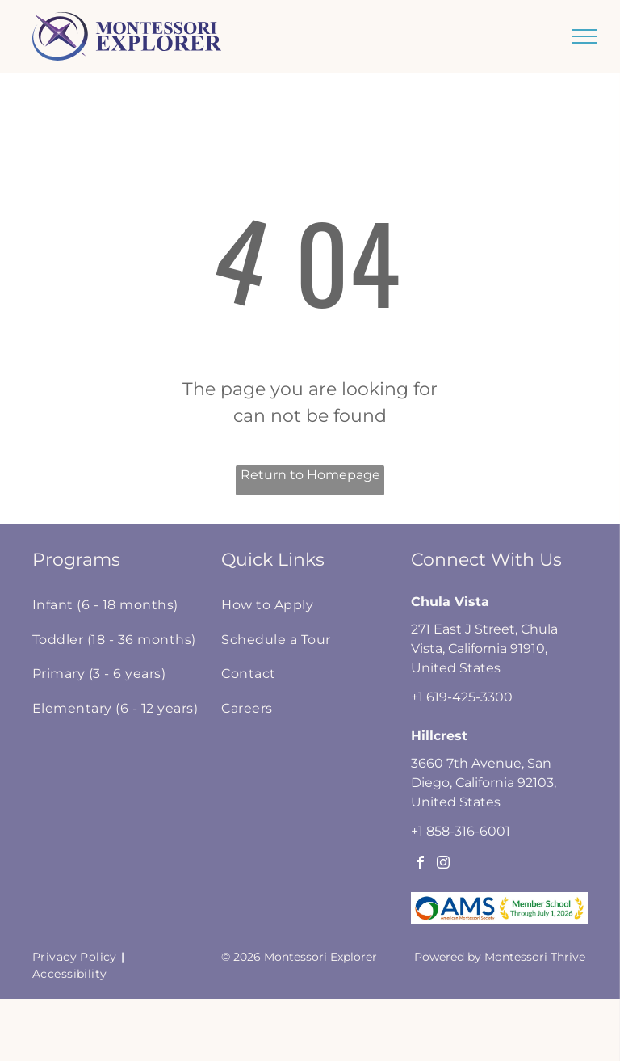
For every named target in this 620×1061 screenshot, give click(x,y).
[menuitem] (119, 605)
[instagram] (443, 864)
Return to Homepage (310, 474)
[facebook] (420, 864)
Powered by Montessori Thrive (499, 956)
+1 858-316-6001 (460, 831)
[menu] (584, 36)
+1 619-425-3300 (462, 697)
